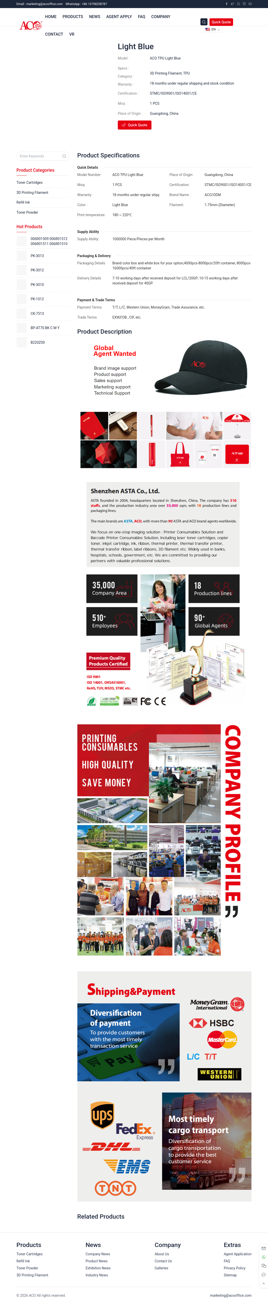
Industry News (97, 1275)
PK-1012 (37, 299)
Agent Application (238, 1254)
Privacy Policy (234, 1268)
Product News (97, 1261)
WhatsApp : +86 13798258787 (86, 4)
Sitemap (230, 1275)
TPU (186, 73)
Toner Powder (27, 212)
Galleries (161, 1268)
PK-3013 (37, 256)
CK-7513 (37, 314)
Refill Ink (23, 202)
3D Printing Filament (166, 73)
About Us (162, 1254)
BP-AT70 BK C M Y (45, 328)
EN (210, 29)
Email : (40, 4)
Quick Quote (221, 22)
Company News (98, 1254)
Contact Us (163, 1261)
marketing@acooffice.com (230, 1295)
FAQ (227, 1261)
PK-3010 (37, 285)
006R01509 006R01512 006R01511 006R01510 (49, 241)
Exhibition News (98, 1268)
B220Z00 (38, 342)
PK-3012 (37, 270)
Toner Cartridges (30, 183)
